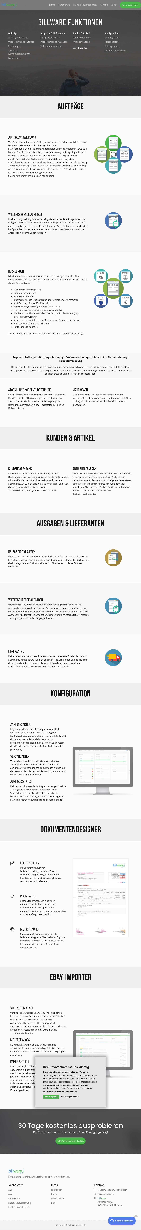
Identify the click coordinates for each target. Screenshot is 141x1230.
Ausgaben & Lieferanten (52, 33)
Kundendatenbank (82, 37)
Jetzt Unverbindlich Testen (70, 1140)
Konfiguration (111, 33)
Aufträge (12, 33)
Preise (54, 1194)
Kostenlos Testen (130, 5)
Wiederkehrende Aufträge (21, 41)
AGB (10, 1189)
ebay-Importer (80, 47)
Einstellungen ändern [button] (70, 1097)
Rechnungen (14, 46)
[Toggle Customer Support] (122, 1221)
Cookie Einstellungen (18, 1207)
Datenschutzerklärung (19, 1202)
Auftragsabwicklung (18, 37)
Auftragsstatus (112, 46)
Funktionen (64, 4)
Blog (53, 1202)
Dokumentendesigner (115, 50)
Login (114, 4)
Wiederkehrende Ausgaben (54, 41)
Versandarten (111, 41)
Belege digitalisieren (50, 37)
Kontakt (104, 4)
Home (52, 4)
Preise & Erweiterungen (85, 4)
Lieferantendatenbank (51, 46)
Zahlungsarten (112, 37)
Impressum (14, 1198)
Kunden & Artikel (81, 33)
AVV (10, 1194)
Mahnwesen (14, 58)
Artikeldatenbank (81, 41)
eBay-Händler (58, 1198)
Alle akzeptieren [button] (51, 1097)
